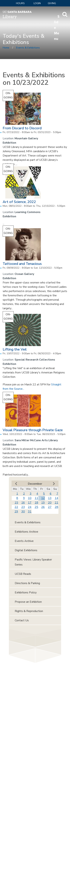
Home (6, 47)
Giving (52, 3)
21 (56, 503)
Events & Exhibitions (28, 47)
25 (36, 507)
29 (16, 511)
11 (36, 498)
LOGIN (37, 3)
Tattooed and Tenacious (22, 263)
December (35, 484)
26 (43, 507)
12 (43, 498)
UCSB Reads (23, 574)
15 (16, 503)
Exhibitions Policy (26, 592)
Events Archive (24, 541)
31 (29, 511)
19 (43, 503)
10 (29, 498)
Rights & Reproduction (29, 611)
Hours (20, 3)
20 (50, 503)
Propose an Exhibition (28, 602)
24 (29, 507)
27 (50, 507)
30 (23, 511)
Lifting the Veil (15, 349)
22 (16, 507)
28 (56, 507)
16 (23, 503)
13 (50, 498)
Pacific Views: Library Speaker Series (33, 562)
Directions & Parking (27, 583)
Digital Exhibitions (26, 550)
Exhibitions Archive (26, 532)
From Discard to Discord (22, 128)
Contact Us (22, 620)
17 (29, 503)
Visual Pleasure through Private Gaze (33, 430)
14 (56, 498)
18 (36, 503)
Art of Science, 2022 (19, 201)
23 (23, 507)
